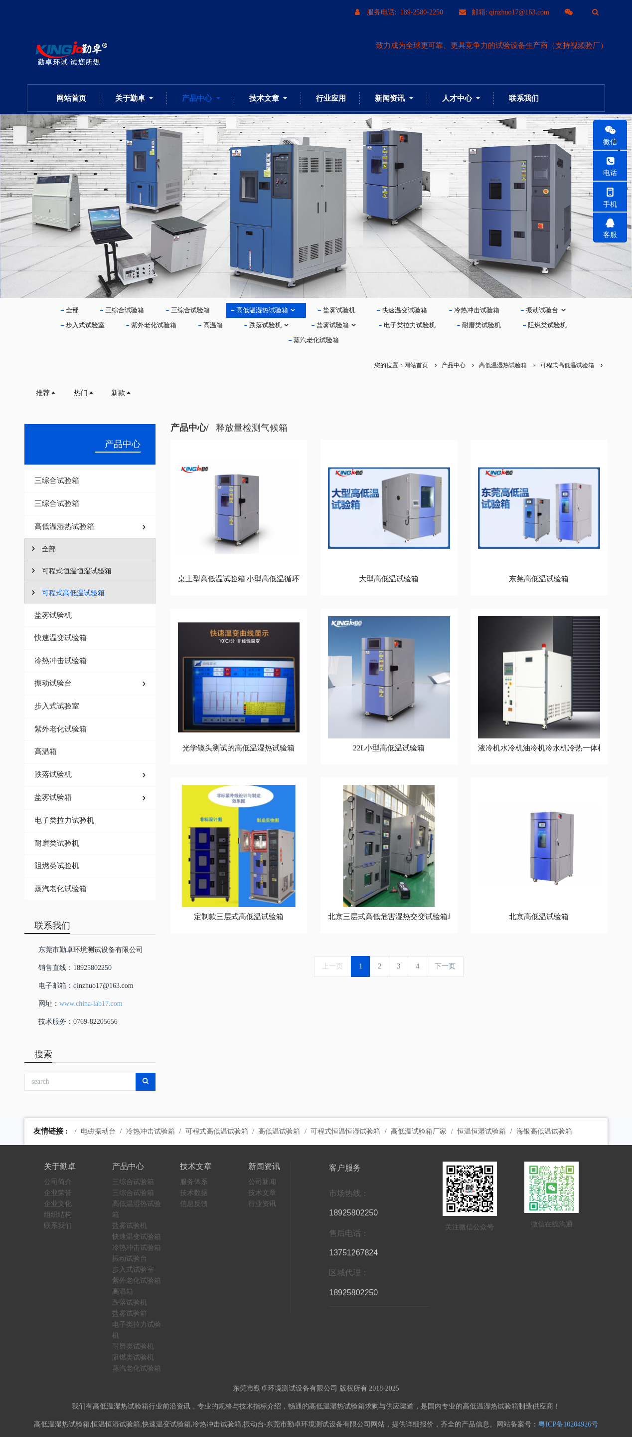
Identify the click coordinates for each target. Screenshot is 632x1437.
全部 (72, 310)
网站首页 (71, 98)
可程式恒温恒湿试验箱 (71, 570)
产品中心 (454, 365)
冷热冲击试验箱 (476, 310)
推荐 (46, 393)
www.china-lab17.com (91, 1003)
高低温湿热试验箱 (266, 310)
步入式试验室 (85, 325)
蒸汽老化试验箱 (316, 340)
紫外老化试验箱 (153, 325)
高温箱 (213, 325)
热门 (84, 393)
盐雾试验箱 (336, 325)
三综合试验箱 (124, 310)
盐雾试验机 (339, 310)
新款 (121, 393)
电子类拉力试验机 (410, 325)
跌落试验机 (269, 325)
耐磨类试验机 (481, 325)
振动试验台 (546, 310)
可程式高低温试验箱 (567, 365)
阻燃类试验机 (547, 325)
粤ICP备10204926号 (568, 1424)
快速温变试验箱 (404, 310)
